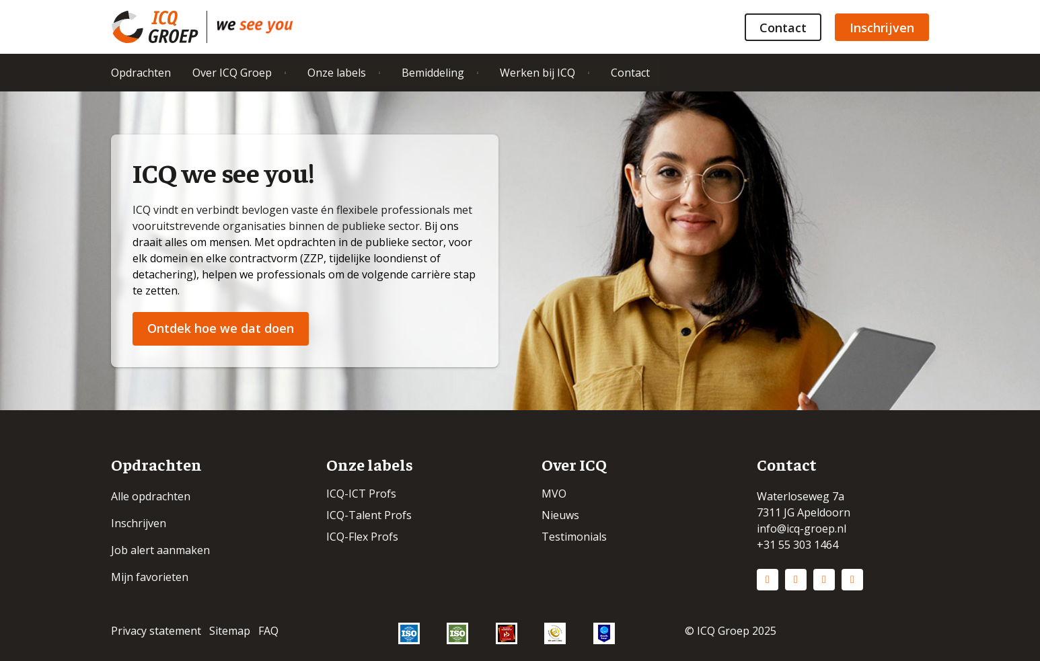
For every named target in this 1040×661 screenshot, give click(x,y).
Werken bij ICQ (537, 72)
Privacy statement (156, 630)
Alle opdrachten (150, 496)
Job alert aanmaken (160, 550)
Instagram (796, 579)
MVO (554, 493)
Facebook (824, 579)
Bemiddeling (433, 72)
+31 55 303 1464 (797, 544)
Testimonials (574, 536)
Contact (783, 28)
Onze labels (336, 72)
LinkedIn (767, 579)
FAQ (268, 630)
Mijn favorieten (149, 577)
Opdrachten (141, 72)
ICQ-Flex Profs (362, 536)
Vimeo (852, 579)
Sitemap (229, 630)
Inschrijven (882, 28)
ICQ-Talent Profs (369, 515)
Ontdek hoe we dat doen (220, 328)
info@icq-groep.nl (801, 528)
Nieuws (560, 515)
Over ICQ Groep (232, 72)
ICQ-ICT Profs (361, 493)
